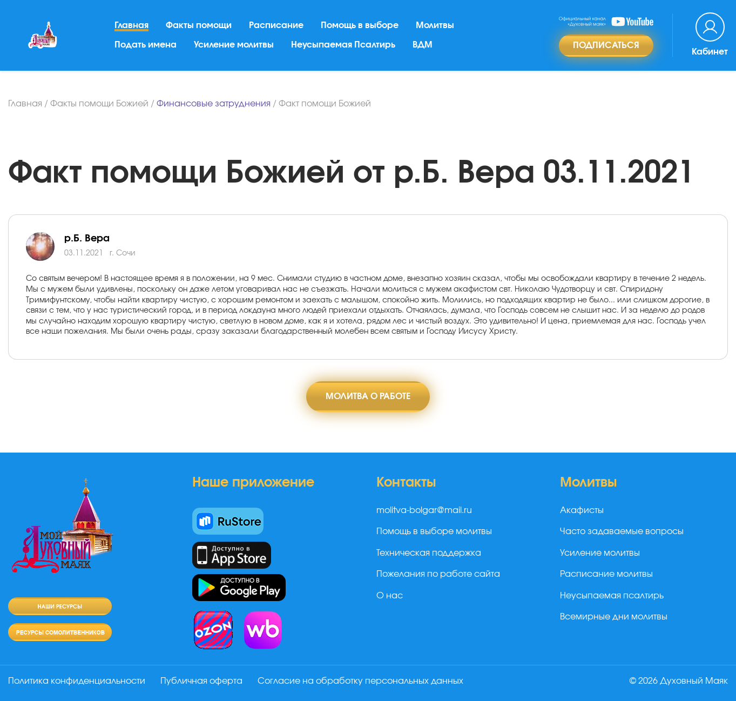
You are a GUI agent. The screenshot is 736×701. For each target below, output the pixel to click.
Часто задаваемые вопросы (622, 532)
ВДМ (423, 46)
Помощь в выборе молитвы (434, 532)
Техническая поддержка (428, 553)
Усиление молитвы (234, 46)
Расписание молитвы (606, 574)
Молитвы (435, 26)
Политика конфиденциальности (76, 681)
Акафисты (582, 510)
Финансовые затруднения (214, 103)
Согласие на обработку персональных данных (360, 681)
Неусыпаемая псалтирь (612, 595)
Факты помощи (199, 26)
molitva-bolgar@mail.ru (424, 510)
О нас (389, 595)
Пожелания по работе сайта (438, 574)
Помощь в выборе (360, 26)
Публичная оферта (201, 681)
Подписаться (606, 46)
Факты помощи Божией (99, 103)
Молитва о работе (368, 396)
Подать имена (145, 46)
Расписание (276, 26)
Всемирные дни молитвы (613, 616)
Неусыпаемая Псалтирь (343, 46)
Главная (131, 26)
